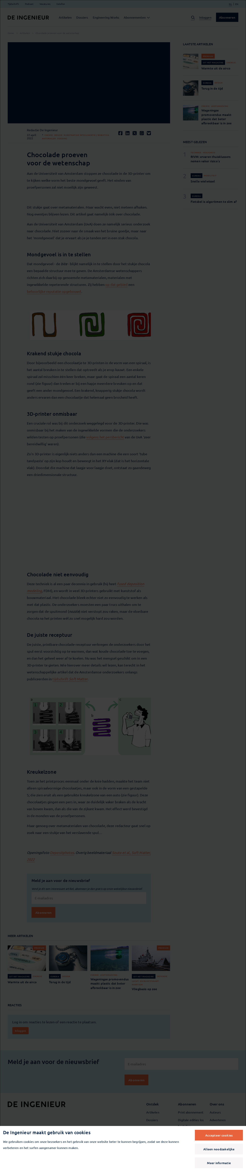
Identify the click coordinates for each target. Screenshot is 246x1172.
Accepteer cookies (219, 1135)
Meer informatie (219, 1163)
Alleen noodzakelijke (218, 1149)
